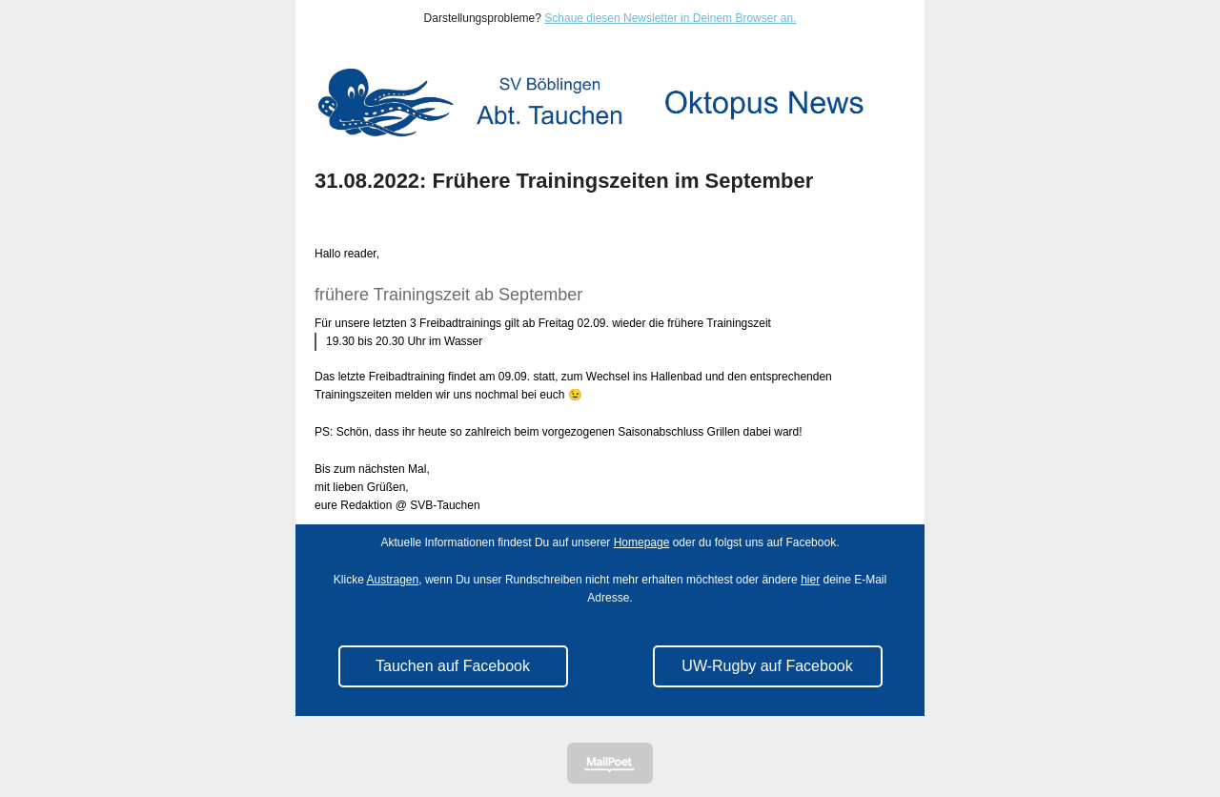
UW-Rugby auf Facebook (766, 666)
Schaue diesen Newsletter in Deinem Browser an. (670, 18)
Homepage (642, 542)
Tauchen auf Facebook (453, 666)
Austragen (393, 579)
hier (810, 579)
